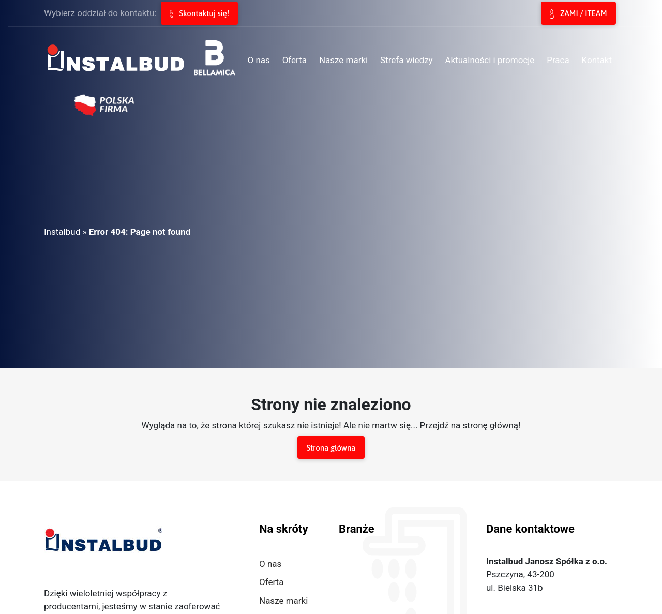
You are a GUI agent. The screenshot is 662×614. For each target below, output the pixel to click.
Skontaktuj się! (199, 13)
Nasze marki (283, 600)
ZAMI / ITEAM (578, 14)
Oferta (271, 582)
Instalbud (62, 232)
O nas (270, 564)
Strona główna (330, 447)
